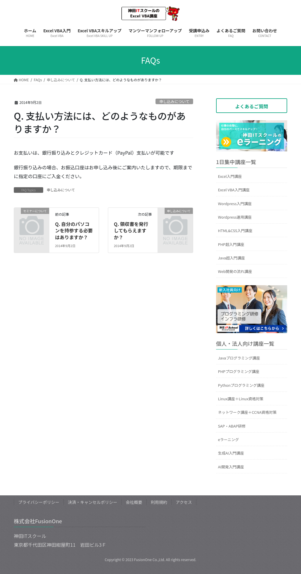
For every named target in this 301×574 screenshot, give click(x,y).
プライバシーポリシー (38, 502)
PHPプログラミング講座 (238, 371)
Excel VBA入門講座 (234, 190)
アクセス (184, 502)
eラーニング (228, 439)
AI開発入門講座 (231, 467)
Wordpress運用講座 (235, 217)
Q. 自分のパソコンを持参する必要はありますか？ (74, 230)
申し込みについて (174, 101)
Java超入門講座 (231, 258)
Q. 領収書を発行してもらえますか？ (131, 230)
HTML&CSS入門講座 (235, 230)
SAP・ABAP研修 (231, 426)
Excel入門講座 (230, 176)
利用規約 (159, 502)
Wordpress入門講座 (235, 203)
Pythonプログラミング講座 (241, 385)
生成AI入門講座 (231, 453)
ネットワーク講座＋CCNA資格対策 (247, 412)
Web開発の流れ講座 (235, 271)
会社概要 (134, 502)
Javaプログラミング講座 (239, 358)
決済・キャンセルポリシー (92, 502)
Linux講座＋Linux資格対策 (240, 398)
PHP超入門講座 (231, 244)
